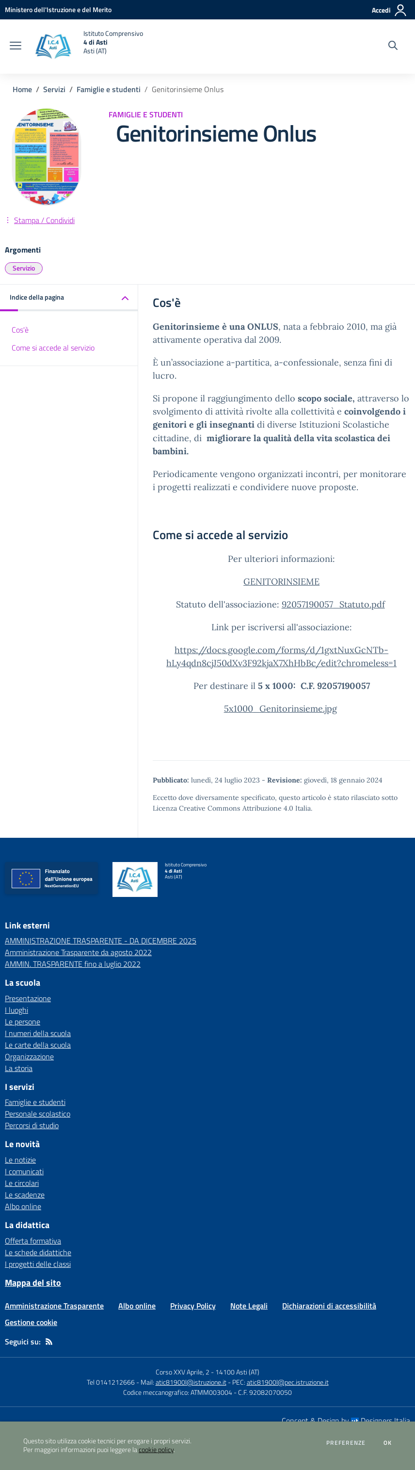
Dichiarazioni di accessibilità (329, 1305)
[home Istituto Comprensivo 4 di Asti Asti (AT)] (87, 46)
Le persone (22, 1021)
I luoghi (16, 1010)
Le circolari (22, 1183)
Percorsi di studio (32, 1125)
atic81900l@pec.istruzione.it (288, 1382)
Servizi (54, 89)
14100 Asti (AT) (237, 1372)
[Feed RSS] (49, 1341)
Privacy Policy (193, 1305)
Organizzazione (29, 1056)
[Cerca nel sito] (392, 46)
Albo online (23, 1206)
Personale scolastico (37, 1113)
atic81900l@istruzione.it (191, 1382)
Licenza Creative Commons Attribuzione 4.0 (223, 808)
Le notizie (20, 1160)
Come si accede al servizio (53, 347)
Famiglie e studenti (109, 89)
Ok (387, 1443)
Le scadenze (25, 1194)
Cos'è (20, 330)
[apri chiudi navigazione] (15, 46)
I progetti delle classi (38, 1264)
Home (22, 89)
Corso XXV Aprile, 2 (182, 1372)
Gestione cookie (31, 1322)
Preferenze (346, 1443)
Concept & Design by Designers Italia (346, 1420)
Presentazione (28, 998)
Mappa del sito (33, 1282)
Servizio (24, 268)
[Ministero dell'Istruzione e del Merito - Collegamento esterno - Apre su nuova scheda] (58, 9)
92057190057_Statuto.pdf (333, 604)
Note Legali (249, 1305)
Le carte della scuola (38, 1045)
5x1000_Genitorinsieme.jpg (280, 708)
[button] (69, 298)
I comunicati (24, 1171)
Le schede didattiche (38, 1252)
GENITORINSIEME (281, 581)
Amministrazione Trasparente (54, 1305)
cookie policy (156, 1449)
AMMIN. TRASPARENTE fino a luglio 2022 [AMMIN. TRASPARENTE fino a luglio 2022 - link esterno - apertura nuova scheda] (73, 964)
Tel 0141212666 (111, 1382)
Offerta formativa (33, 1240)
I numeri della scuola (38, 1033)
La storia (18, 1068)
